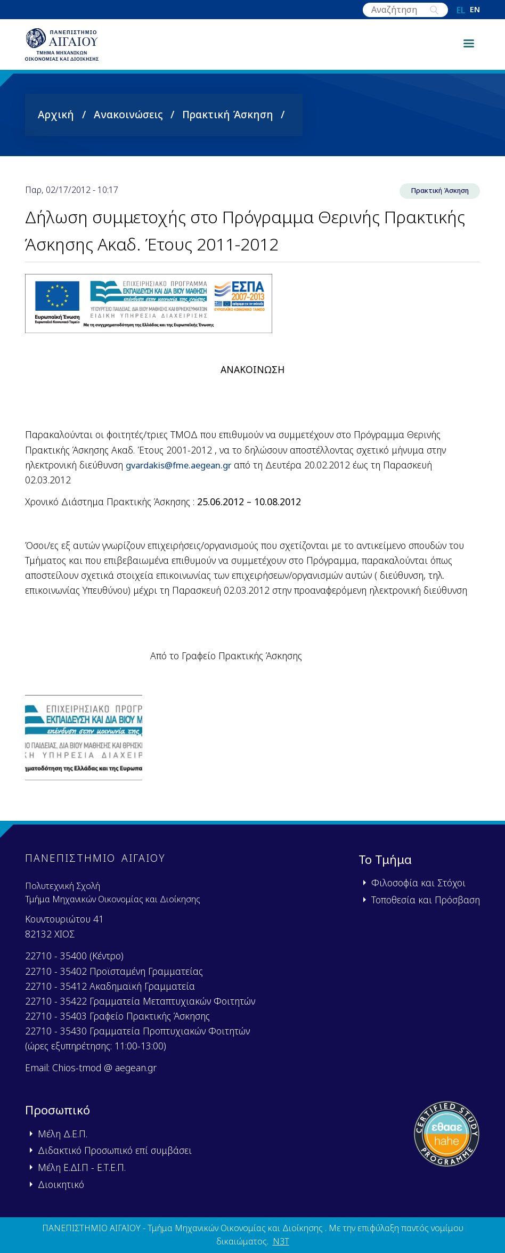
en (475, 10)
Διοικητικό (61, 1184)
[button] (83, 750)
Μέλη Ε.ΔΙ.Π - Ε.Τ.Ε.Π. (82, 1167)
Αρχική (56, 124)
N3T (281, 1242)
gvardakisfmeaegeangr (183, 476)
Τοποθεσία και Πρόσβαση (425, 899)
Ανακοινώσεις (128, 124)
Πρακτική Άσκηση (227, 124)
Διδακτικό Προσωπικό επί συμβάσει (115, 1150)
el (461, 10)
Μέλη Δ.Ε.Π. (62, 1133)
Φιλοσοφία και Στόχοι (418, 883)
